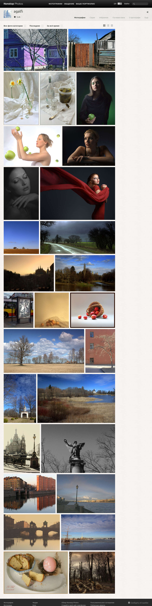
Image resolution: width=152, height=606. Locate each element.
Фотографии (55, 4)
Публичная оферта (98, 604)
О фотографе (134, 17)
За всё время (53, 26)
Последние (35, 26)
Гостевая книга (119, 17)
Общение (69, 4)
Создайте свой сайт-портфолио (73, 604)
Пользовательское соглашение (102, 602)
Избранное (103, 17)
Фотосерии (8, 604)
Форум (35, 602)
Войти (126, 4)
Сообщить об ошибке (139, 602)
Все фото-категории (13, 26)
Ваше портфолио (85, 4)
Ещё (146, 17)
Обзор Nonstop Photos (70, 602)
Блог (34, 604)
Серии (92, 17)
